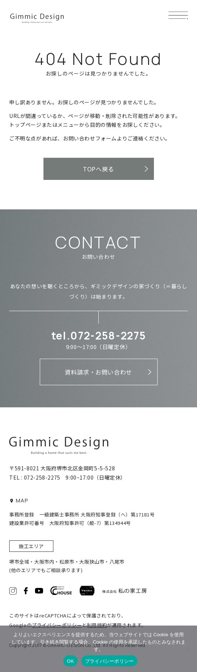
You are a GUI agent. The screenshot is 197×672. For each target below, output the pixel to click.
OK (70, 661)
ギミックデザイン (36, 18)
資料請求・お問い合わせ (98, 372)
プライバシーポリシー (57, 625)
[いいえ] (187, 648)
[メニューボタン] (178, 15)
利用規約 (97, 625)
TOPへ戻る (98, 168)
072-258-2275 (108, 336)
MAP (18, 500)
